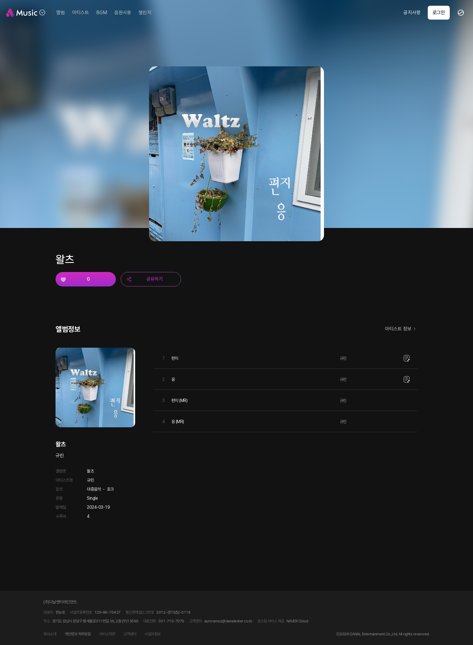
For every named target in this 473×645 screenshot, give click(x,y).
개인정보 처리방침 (78, 634)
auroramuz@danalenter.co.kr (228, 621)
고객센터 (129, 634)
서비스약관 (107, 634)
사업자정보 (152, 634)
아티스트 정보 (401, 329)
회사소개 (49, 634)
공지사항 (411, 12)
